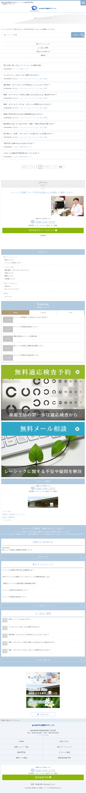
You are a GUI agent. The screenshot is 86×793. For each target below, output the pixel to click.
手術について (27, 147)
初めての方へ (64, 741)
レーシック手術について (20, 69)
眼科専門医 (21, 752)
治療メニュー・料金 (21, 747)
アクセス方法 (6, 520)
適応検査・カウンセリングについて (24, 79)
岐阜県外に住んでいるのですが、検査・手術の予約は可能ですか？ (29, 124)
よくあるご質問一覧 (43, 660)
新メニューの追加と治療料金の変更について (29, 346)
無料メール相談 (21, 758)
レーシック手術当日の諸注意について (26, 355)
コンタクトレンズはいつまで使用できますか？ (21, 75)
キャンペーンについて (12, 289)
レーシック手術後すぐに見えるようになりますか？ (31, 317)
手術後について (10, 279)
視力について (9, 260)
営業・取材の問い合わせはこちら (43, 784)
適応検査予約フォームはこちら (42, 230)
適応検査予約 (41, 777)
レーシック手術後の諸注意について (26, 327)
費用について (9, 276)
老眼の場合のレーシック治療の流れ (26, 336)
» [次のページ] (55, 167)
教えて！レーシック (43, 44)
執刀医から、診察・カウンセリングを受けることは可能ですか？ (28, 134)
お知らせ (8, 286)
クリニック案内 (64, 752)
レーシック (8, 296)
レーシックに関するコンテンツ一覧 (43, 606)
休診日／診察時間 (8, 517)
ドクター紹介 (6, 511)
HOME (3, 720)
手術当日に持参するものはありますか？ (18, 143)
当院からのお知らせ (43, 51)
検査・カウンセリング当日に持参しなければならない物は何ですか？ (30, 95)
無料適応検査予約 (64, 758)
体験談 (43, 55)
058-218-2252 (45, 222)
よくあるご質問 (43, 48)
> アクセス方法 (42, 735)
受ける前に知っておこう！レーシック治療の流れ (22, 65)
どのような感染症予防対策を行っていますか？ (21, 153)
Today (15, 312)
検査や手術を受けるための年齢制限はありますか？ (23, 114)
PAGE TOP (44, 714)
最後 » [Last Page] (61, 167)
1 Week (43, 312)
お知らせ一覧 (43, 556)
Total (70, 312)
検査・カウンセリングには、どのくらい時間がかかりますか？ (27, 104)
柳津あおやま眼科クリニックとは (13, 514)
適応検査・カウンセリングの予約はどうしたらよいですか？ (26, 85)
